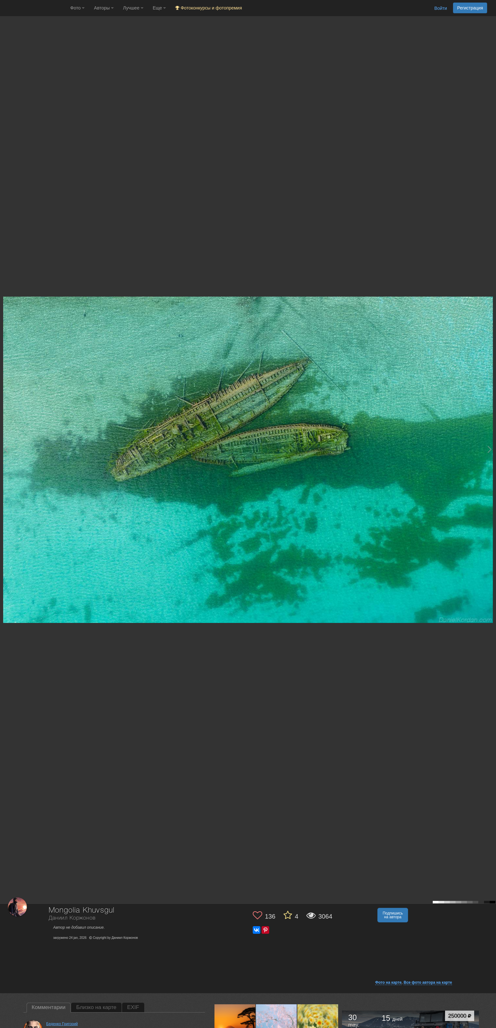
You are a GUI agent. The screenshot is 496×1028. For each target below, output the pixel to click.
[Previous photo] (6, 449)
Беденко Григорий (62, 1024)
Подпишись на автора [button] (393, 915)
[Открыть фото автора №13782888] (276, 1024)
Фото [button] (77, 8)
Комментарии (48, 1007)
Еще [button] (159, 8)
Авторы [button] (104, 8)
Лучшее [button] (133, 8)
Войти (440, 8)
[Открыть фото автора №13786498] (235, 1024)
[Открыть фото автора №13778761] (317, 1024)
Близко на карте (96, 1007)
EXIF (133, 1007)
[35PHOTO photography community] (34, 8)
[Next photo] (489, 449)
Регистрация (470, 8)
